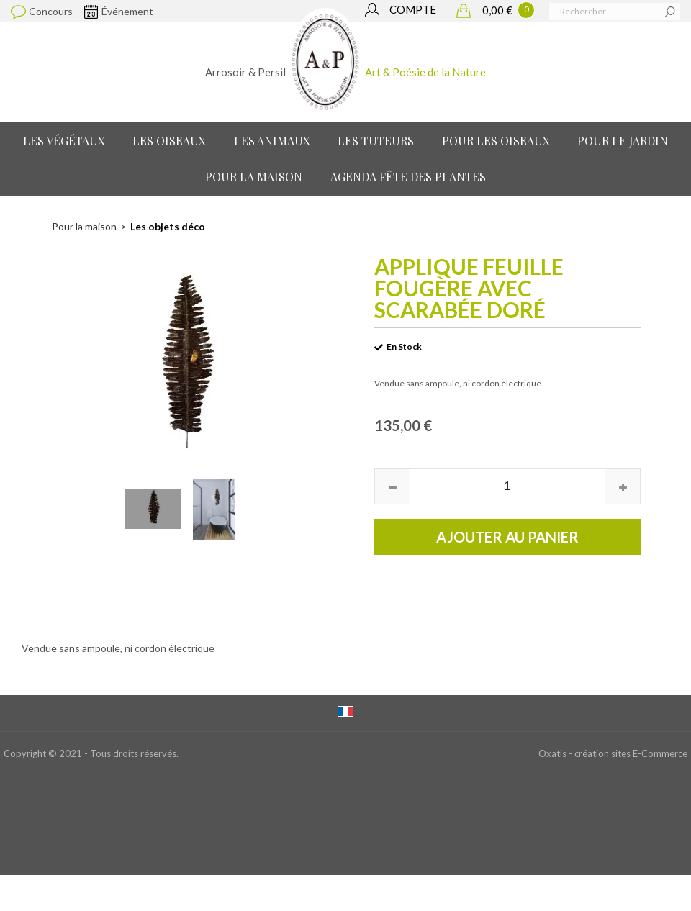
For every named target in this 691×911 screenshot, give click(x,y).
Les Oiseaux (169, 140)
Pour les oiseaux (496, 140)
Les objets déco (167, 226)
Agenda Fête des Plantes (408, 176)
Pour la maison (253, 176)
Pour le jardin (622, 140)
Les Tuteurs (376, 140)
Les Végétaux (64, 140)
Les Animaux (272, 140)
